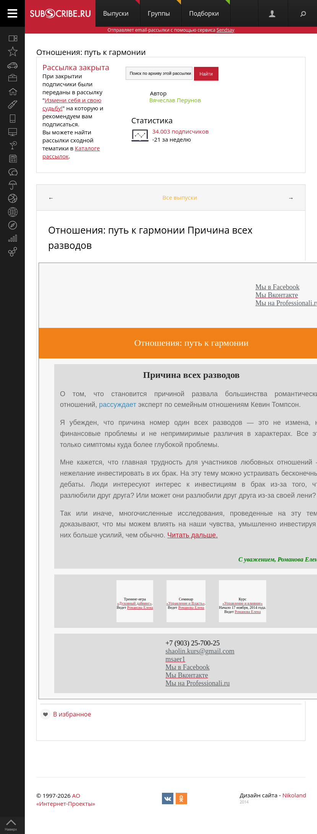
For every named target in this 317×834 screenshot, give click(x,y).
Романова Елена (140, 607)
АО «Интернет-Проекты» (65, 799)
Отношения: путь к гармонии (91, 52)
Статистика (152, 120)
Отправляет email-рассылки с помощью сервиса (170, 30)
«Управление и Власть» (186, 603)
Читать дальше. (192, 535)
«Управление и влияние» (242, 603)
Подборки (209, 9)
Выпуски (121, 9)
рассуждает (117, 404)
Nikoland (294, 795)
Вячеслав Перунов (175, 100)
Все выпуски (179, 197)
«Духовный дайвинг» (134, 603)
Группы (164, 9)
